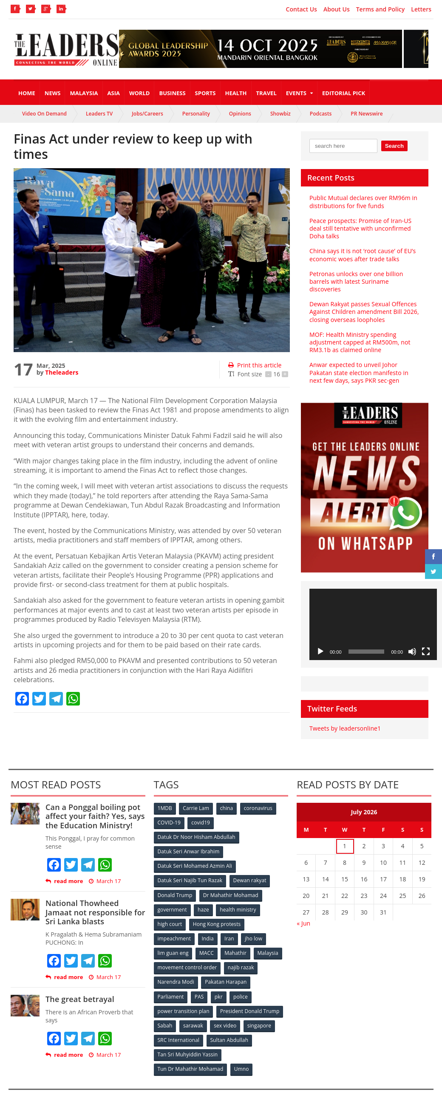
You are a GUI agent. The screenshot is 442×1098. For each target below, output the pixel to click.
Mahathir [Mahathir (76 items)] (237, 941)
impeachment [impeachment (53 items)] (174, 927)
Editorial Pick (343, 93)
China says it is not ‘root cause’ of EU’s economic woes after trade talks (361, 255)
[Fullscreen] (426, 644)
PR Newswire (366, 113)
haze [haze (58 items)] (204, 899)
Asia (114, 93)
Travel (266, 93)
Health (236, 93)
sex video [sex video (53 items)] (227, 1011)
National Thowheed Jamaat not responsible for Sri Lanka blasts (94, 904)
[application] (373, 616)
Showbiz (280, 113)
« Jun (303, 916)
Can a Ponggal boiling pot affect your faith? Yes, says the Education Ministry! (94, 808)
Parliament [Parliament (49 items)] (171, 983)
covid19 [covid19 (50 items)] (202, 815)
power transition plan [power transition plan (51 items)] (183, 997)
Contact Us (301, 9)
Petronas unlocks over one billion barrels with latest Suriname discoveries (364, 277)
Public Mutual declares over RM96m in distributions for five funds (362, 201)
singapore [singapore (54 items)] (262, 1011)
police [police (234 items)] (243, 983)
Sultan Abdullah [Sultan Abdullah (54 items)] (229, 1025)
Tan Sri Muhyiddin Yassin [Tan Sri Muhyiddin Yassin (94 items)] (187, 1039)
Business (172, 93)
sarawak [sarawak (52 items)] (194, 1011)
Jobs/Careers (147, 113)
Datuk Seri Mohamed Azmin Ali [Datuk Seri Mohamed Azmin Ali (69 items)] (195, 857)
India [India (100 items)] (209, 927)
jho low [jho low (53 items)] (255, 927)
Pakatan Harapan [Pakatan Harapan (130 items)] (226, 969)
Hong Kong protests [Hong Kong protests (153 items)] (217, 913)
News (53, 93)
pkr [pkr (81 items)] (220, 983)
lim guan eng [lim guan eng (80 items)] (173, 941)
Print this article (254, 365)
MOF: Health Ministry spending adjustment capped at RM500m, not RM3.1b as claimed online (359, 334)
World (139, 93)
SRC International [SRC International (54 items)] (178, 1025)
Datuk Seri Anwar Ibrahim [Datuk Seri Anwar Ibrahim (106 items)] (188, 843)
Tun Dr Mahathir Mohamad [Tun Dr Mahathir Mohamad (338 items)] (190, 1053)
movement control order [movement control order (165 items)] (187, 955)
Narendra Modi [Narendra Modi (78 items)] (176, 969)
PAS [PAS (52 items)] (200, 983)
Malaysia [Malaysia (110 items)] (270, 941)
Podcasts (321, 113)
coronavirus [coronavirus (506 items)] (260, 800)
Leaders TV (99, 113)
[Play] (320, 644)
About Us (336, 9)
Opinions (240, 113)
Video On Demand (44, 113)
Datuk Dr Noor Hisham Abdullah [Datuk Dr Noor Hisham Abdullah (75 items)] (196, 829)
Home (26, 93)
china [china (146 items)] (228, 800)
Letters (421, 9)
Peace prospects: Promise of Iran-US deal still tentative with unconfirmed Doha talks (359, 228)
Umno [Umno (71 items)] (242, 1053)
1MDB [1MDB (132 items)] (165, 800)
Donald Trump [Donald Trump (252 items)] (175, 885)
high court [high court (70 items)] (170, 913)
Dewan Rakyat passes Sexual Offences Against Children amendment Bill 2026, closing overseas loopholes (363, 304)
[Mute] (412, 644)
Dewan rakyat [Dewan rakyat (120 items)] (249, 871)
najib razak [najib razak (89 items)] (241, 955)
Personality (196, 113)
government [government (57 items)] (172, 899)
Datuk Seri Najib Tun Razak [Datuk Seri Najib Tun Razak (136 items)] (190, 871)
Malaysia (84, 93)
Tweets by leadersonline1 (344, 721)
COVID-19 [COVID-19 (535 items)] (169, 815)
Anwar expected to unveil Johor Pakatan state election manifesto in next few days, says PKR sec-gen (364, 364)
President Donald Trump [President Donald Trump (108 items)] (250, 997)
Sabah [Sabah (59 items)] (165, 1011)
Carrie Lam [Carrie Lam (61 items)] (197, 800)
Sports (205, 93)
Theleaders (61, 372)
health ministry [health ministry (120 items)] (239, 899)
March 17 (104, 873)
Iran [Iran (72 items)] (230, 927)
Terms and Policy (380, 9)
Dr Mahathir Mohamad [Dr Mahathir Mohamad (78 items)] (231, 885)
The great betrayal (79, 991)
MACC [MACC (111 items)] (207, 941)
